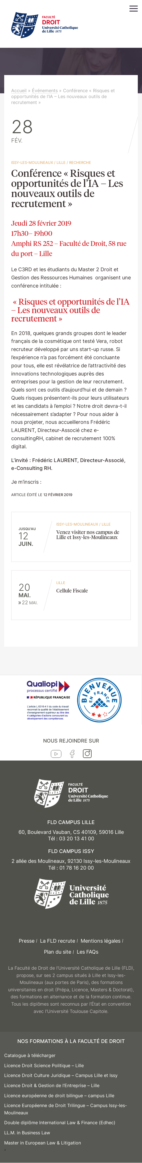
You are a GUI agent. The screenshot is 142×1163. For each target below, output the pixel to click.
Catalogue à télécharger (29, 1055)
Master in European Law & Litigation (42, 1143)
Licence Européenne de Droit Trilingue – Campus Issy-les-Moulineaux (65, 1109)
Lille (61, 162)
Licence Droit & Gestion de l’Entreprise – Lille (51, 1085)
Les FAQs (87, 952)
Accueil (19, 90)
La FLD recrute (57, 941)
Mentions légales (100, 941)
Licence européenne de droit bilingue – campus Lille (59, 1095)
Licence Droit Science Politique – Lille (44, 1065)
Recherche (80, 162)
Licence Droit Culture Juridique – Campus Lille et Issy (61, 1075)
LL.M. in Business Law (27, 1132)
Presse (26, 941)
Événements (45, 90)
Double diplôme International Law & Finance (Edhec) (59, 1122)
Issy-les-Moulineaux (32, 162)
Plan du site (57, 952)
